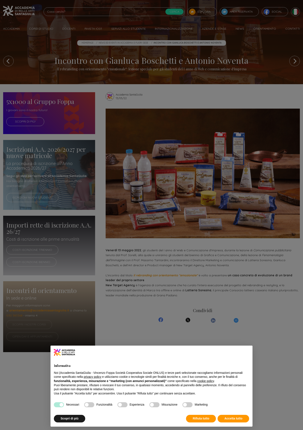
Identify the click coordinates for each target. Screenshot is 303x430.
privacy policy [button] (92, 376)
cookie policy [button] (205, 381)
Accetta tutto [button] (233, 418)
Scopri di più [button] (69, 418)
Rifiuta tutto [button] (201, 418)
